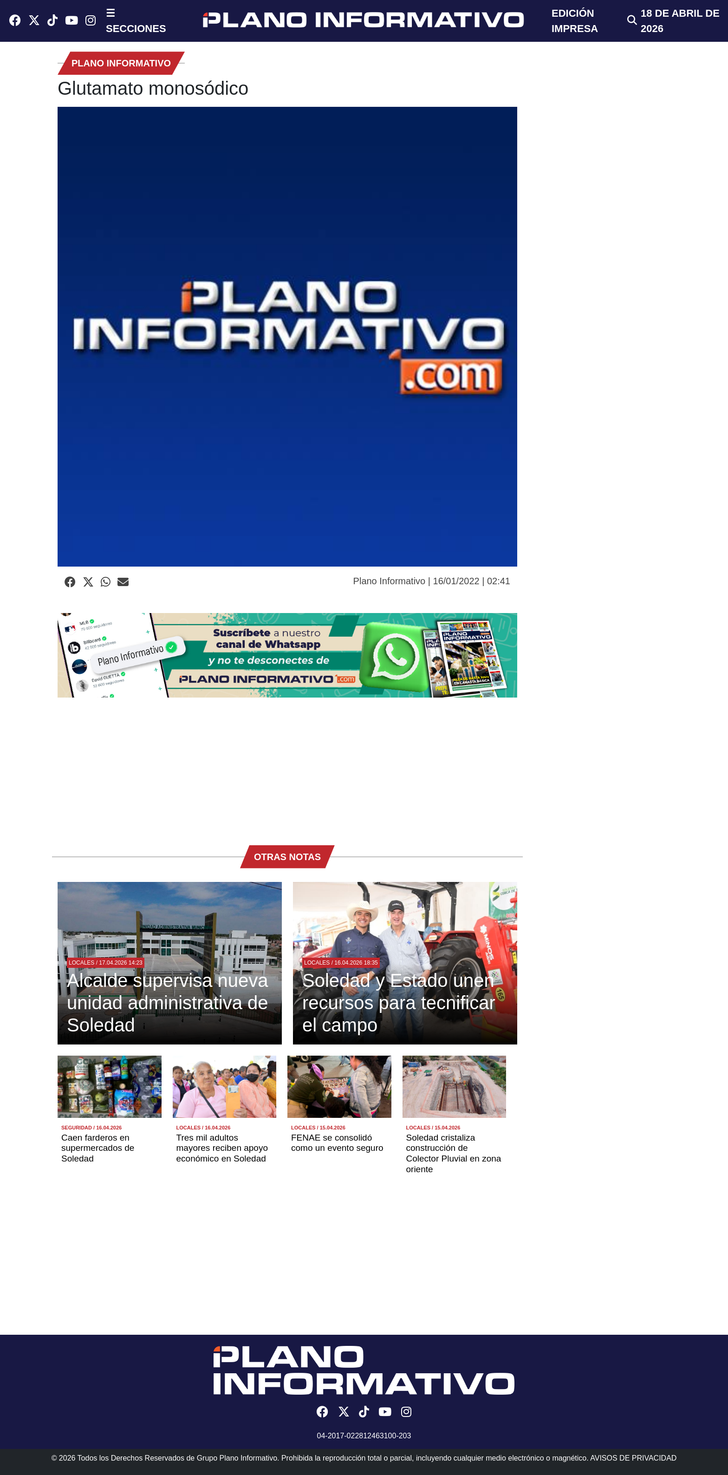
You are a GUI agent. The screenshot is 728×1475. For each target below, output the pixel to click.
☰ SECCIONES (136, 20)
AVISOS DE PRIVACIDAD (633, 1458)
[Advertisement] (287, 767)
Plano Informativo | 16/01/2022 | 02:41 (431, 581)
